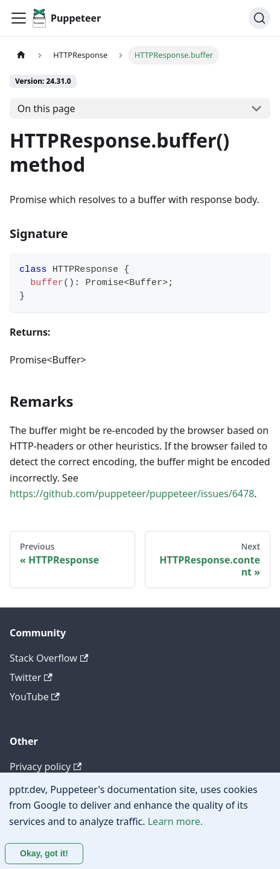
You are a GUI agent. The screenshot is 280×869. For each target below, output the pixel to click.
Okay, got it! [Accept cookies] (44, 853)
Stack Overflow (49, 658)
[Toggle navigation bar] (19, 18)
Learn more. (175, 821)
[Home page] (21, 55)
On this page (46, 108)
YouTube (35, 696)
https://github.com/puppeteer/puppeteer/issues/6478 (132, 493)
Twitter (31, 677)
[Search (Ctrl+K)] (259, 18)
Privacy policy (45, 766)
